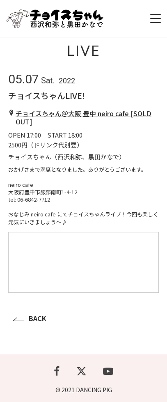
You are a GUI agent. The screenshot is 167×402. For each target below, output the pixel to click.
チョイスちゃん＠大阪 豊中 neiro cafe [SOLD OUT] (83, 117)
